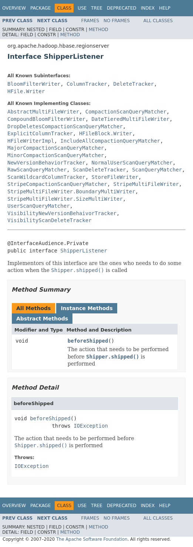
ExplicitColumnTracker (40, 133)
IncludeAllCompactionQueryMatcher (110, 141)
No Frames (117, 20)
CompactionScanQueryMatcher (125, 112)
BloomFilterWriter (33, 84)
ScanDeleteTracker (99, 170)
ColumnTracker (87, 84)
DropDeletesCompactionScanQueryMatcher (65, 126)
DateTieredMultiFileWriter (131, 119)
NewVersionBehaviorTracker (46, 163)
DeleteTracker (134, 84)
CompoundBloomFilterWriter (46, 119)
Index (148, 8)
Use (82, 8)
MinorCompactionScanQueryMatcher (55, 155)
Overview (14, 8)
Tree (96, 8)
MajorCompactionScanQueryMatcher (55, 148)
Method (98, 29)
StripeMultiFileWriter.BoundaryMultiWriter (71, 191)
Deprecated (121, 8)
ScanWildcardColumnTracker (46, 177)
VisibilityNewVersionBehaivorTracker (61, 213)
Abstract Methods (42, 319)
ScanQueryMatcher (157, 170)
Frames (90, 20)
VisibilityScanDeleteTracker (49, 220)
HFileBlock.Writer (105, 133)
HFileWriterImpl (30, 141)
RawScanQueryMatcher (37, 170)
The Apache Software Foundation (92, 539)
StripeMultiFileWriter (146, 184)
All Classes (158, 20)
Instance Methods (86, 308)
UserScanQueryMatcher (38, 206)
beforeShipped (88, 341)
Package (40, 8)
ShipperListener (83, 251)
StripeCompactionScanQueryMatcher (57, 184)
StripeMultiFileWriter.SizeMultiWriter (65, 199)
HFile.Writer (26, 91)
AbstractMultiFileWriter (43, 112)
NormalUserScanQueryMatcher (132, 163)
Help (164, 8)
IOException (91, 426)
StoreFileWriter (115, 177)
